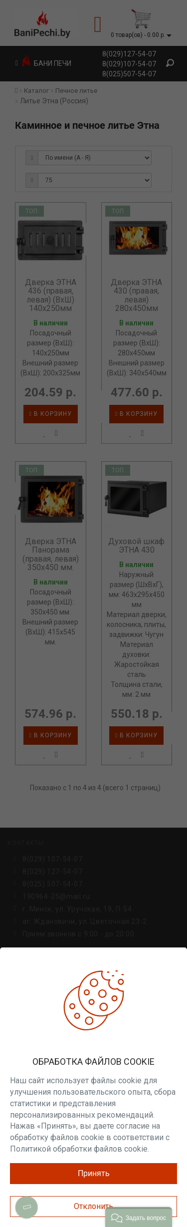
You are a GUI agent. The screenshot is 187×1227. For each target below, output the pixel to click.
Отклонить (93, 1206)
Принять (94, 1173)
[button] (138, 1217)
